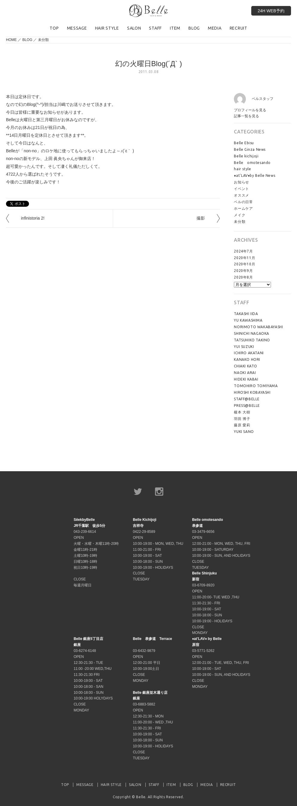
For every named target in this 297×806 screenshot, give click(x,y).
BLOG (27, 40)
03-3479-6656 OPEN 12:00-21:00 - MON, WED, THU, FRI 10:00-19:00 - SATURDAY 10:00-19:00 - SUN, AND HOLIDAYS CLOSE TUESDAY (221, 543)
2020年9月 (243, 271)
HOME (11, 40)
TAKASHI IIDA (246, 314)
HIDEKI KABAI (246, 379)
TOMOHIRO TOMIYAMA (256, 386)
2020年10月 (244, 264)
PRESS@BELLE (247, 405)
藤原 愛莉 (242, 425)
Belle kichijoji (246, 156)
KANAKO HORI (247, 359)
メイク (239, 215)
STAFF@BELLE (247, 399)
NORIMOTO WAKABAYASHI (258, 327)
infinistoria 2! (33, 218)
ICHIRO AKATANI (249, 353)
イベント (241, 189)
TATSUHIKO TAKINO (252, 340)
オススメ (241, 195)
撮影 (201, 218)
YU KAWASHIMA (248, 320)
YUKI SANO (244, 432)
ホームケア (243, 208)
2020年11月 (244, 258)
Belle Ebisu (244, 143)
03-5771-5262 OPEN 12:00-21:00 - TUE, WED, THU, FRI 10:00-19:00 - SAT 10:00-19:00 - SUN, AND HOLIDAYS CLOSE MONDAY (221, 662)
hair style (242, 169)
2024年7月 (243, 251)
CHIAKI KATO (245, 366)
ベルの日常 (243, 202)
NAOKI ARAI (245, 373)
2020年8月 (243, 277)
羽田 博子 (242, 419)
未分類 (43, 40)
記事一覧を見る (246, 116)
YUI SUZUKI (244, 347)
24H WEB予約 (271, 10)
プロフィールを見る (250, 110)
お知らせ (241, 182)
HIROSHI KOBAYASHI (252, 392)
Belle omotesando (252, 163)
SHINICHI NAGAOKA (251, 333)
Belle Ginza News (250, 149)
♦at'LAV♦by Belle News (254, 175)
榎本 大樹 (242, 412)
